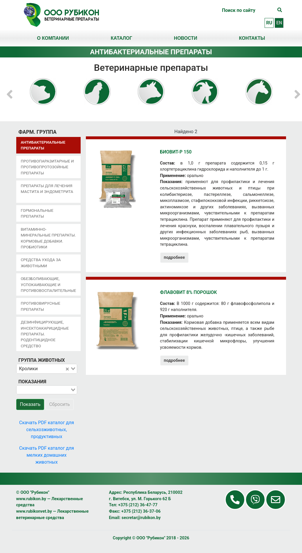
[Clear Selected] (67, 368)
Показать (30, 404)
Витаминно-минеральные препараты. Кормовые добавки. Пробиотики (48, 238)
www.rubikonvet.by (34, 511)
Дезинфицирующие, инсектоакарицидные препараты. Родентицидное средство (45, 334)
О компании (53, 38)
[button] (9, 91)
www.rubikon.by (31, 498)
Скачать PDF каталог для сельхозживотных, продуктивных (46, 429)
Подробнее (174, 257)
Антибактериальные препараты (43, 145)
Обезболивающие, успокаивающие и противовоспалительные (48, 284)
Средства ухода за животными (41, 262)
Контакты (252, 38)
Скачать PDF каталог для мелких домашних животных (46, 455)
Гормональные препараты (37, 213)
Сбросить (59, 404)
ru (269, 23)
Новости (185, 38)
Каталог (121, 38)
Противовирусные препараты (40, 306)
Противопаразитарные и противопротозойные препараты (47, 167)
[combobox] (46, 369)
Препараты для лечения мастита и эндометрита (47, 188)
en (279, 23)
